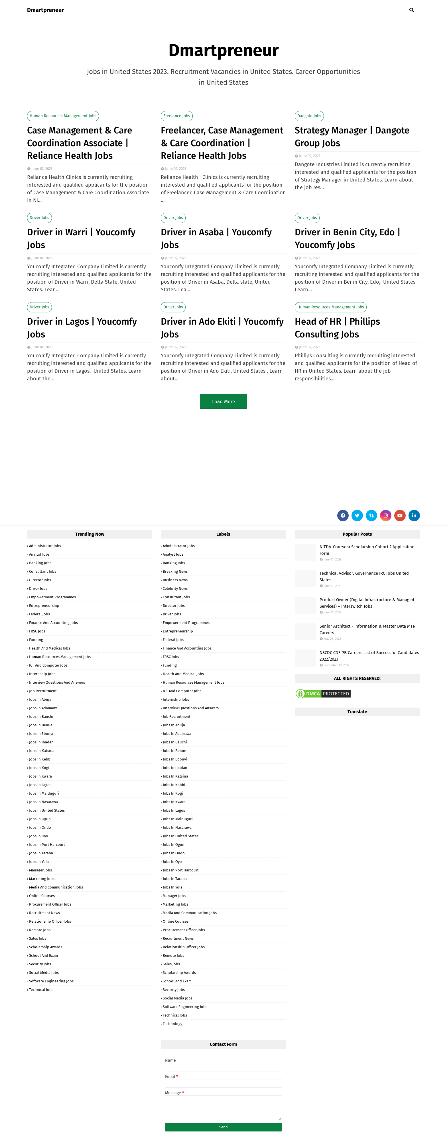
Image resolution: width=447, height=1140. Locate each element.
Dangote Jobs (309, 116)
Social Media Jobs (44, 972)
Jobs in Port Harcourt (47, 844)
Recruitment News (44, 913)
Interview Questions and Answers (57, 682)
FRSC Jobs (37, 631)
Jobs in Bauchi (41, 716)
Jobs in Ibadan (41, 742)
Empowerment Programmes (52, 597)
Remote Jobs (39, 930)
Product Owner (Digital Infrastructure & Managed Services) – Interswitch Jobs (367, 603)
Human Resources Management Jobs (63, 116)
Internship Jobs (42, 674)
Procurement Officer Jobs (50, 904)
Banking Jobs (40, 563)
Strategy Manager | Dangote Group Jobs (352, 137)
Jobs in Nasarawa (43, 802)
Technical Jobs (41, 990)
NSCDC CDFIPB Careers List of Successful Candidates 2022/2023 (369, 656)
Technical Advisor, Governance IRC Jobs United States (364, 576)
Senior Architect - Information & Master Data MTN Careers (368, 629)
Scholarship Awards (45, 947)
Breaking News (175, 571)
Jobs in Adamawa (43, 708)
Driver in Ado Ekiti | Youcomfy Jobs (222, 328)
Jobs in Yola (39, 861)
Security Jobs (40, 964)
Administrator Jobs (45, 546)
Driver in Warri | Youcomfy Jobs (81, 238)
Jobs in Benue (40, 725)
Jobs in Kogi (39, 768)
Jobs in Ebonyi (41, 733)
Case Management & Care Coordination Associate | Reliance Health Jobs (79, 143)
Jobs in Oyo (38, 836)
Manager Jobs (40, 870)
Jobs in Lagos (40, 785)
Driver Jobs (39, 217)
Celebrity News (175, 588)
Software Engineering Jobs (51, 981)
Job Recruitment (43, 691)
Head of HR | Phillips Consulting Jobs (337, 328)
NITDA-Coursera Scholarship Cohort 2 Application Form (367, 550)
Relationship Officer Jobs (50, 921)
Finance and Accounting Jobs (53, 622)
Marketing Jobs (41, 879)
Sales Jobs (37, 938)
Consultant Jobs (42, 571)
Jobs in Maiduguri (44, 793)
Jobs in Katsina (41, 751)
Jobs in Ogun (40, 819)
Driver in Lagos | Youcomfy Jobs (82, 328)
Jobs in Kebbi (40, 759)
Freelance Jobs (176, 116)
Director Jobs (40, 580)
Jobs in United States (47, 810)
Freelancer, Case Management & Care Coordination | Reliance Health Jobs (222, 143)
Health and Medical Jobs (49, 648)
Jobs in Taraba (41, 853)
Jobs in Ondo (40, 827)
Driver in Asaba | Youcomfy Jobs (216, 238)
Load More (223, 402)
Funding (36, 640)
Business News (175, 580)
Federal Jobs (39, 614)
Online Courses (42, 896)
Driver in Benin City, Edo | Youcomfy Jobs (348, 238)
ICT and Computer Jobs (48, 665)
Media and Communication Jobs (56, 887)
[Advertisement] (198, 457)
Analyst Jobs (39, 554)
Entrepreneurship (44, 605)
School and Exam (43, 955)
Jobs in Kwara (40, 776)
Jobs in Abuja (40, 699)
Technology (172, 1024)
